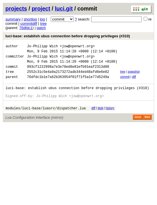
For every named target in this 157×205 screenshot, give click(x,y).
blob (100, 116)
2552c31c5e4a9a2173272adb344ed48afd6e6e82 (68, 76)
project (41, 8)
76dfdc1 (25, 28)
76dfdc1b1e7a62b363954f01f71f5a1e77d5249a (68, 82)
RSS (147, 126)
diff (134, 81)
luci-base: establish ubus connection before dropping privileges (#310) (67, 36)
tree (43, 23)
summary (13, 19)
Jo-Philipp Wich (42, 46)
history (110, 116)
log (42, 19)
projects (16, 8)
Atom (137, 126)
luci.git (64, 8)
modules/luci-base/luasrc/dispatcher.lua (46, 117)
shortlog (30, 19)
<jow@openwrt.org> (77, 46)
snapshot (134, 75)
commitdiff (29, 23)
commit (125, 81)
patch (41, 28)
